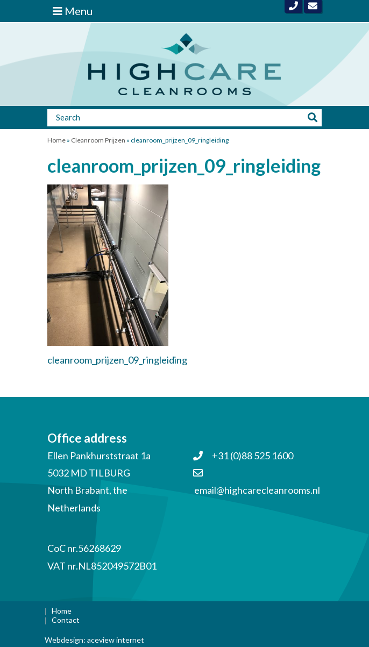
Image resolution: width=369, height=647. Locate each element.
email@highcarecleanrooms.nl (257, 490)
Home (56, 140)
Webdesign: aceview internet (94, 639)
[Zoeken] (175, 117)
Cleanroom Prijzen (98, 140)
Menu (73, 10)
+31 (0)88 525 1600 (243, 455)
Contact (66, 619)
